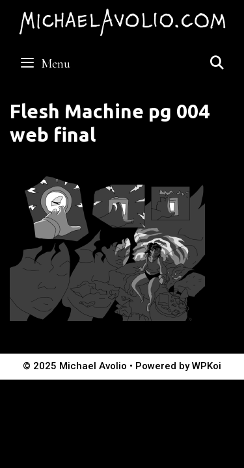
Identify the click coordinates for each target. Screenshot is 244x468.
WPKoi (206, 366)
